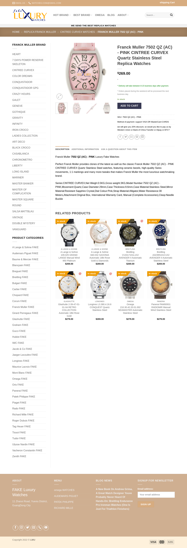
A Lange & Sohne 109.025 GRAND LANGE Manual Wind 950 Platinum (69, 256)
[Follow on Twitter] (27, 528)
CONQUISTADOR (22, 82)
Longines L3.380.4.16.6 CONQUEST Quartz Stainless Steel (99, 307)
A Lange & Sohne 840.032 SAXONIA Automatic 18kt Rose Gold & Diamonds (99, 256)
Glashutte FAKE (21, 319)
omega (100, 15)
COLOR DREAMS (22, 76)
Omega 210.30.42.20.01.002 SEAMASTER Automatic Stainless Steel (130, 308)
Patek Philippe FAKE (23, 396)
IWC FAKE (18, 343)
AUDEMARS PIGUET (66, 496)
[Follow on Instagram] (21, 528)
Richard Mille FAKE (23, 414)
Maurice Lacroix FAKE (24, 366)
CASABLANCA (20, 153)
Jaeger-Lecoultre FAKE (25, 355)
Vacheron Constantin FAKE (27, 450)
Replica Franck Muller (40, 32)
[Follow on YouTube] (46, 528)
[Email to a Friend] (131, 137)
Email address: (145, 489)
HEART (16, 54)
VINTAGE (17, 217)
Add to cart (129, 105)
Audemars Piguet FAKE (25, 253)
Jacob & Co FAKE (22, 349)
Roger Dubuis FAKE (23, 420)
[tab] (62, 149)
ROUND (16, 205)
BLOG (111, 15)
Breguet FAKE (20, 271)
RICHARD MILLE (63, 508)
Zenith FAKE (19, 456)
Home (16, 32)
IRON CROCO (20, 130)
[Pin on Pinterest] (137, 137)
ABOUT (123, 15)
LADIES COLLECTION (25, 135)
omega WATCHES (64, 490)
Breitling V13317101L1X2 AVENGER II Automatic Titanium (130, 256)
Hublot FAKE (19, 337)
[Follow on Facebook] (15, 528)
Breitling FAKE (20, 277)
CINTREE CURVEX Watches (77, 32)
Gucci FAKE (19, 331)
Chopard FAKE (20, 295)
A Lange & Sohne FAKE (25, 247)
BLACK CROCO (21, 147)
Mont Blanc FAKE (22, 372)
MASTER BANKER (23, 183)
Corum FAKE (19, 301)
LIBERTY (17, 165)
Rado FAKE (18, 408)
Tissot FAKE (19, 432)
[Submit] (171, 15)
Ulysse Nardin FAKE (23, 444)
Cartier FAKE (19, 289)
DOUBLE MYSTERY (23, 223)
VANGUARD (19, 229)
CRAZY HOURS (21, 94)
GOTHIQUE (19, 112)
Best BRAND (82, 15)
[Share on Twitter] (125, 137)
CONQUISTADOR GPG (25, 88)
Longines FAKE (20, 361)
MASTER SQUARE (23, 199)
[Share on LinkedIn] (142, 137)
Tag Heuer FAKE (21, 426)
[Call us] (40, 528)
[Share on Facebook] (120, 137)
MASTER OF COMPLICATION (21, 191)
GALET (16, 100)
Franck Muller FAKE (23, 307)
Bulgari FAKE (19, 283)
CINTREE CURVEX (23, 70)
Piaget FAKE (19, 402)
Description (62, 149)
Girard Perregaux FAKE (25, 313)
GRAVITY (17, 118)
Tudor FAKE (19, 438)
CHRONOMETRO (22, 159)
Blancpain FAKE (21, 265)
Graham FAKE (20, 325)
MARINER (18, 177)
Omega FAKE (20, 379)
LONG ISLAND (20, 171)
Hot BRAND (62, 15)
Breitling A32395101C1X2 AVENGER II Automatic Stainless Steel (160, 256)
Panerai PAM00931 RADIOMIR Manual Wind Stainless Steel (161, 307)
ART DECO (18, 141)
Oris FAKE (18, 384)
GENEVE (17, 106)
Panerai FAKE (20, 390)
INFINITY (17, 124)
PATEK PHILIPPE (64, 502)
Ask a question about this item (119, 149)
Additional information (85, 149)
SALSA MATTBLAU (23, 211)
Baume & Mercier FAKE (25, 259)
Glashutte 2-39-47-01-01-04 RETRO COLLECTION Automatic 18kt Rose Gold (69, 310)
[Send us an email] (34, 528)
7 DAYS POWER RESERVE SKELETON (27, 62)
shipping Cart (167, 2)
